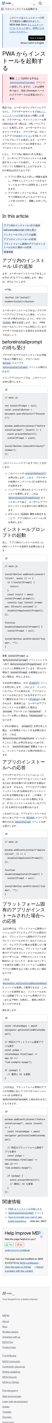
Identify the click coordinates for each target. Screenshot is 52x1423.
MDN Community (11, 1361)
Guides (6, 1406)
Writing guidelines (11, 1371)
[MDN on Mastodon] (19, 1307)
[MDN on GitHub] (4, 1307)
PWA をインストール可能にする (25, 1208)
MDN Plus (7, 1342)
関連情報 (8, 251)
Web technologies (11, 1396)
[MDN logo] (8, 1293)
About (5, 1321)
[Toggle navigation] (46, 3)
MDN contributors (29, 1262)
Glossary (7, 1417)
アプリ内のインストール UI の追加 (22, 225)
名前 (18, 135)
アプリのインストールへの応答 (20, 239)
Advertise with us (11, 1337)
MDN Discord (9, 1377)
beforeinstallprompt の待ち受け (20, 230)
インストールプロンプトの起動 (20, 234)
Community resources (13, 1366)
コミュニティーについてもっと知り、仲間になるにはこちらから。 (27, 28)
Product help (9, 1347)
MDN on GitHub (10, 1382)
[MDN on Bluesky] (9, 1307)
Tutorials (6, 1411)
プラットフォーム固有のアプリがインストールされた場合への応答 (24, 245)
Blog (4, 1326)
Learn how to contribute (17, 1250)
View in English (37, 38)
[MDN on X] (14, 1307)
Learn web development (15, 1401)
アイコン (27, 135)
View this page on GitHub (18, 1267)
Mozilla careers (10, 1331)
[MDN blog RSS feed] (25, 1307)
